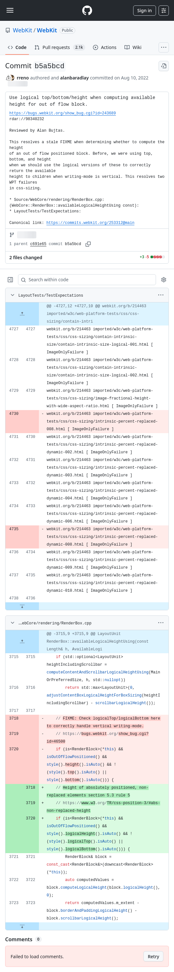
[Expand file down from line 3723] (22, 926)
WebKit (22, 30)
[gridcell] (87, 313)
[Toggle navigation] (10, 10)
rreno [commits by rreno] (23, 78)
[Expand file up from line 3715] (22, 641)
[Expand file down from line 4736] (22, 606)
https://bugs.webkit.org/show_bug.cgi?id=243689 (62, 113)
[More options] (161, 295)
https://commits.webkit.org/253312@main (90, 223)
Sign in (144, 10)
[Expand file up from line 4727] (22, 313)
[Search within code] (84, 280)
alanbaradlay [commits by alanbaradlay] (74, 78)
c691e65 (38, 244)
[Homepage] (87, 10)
